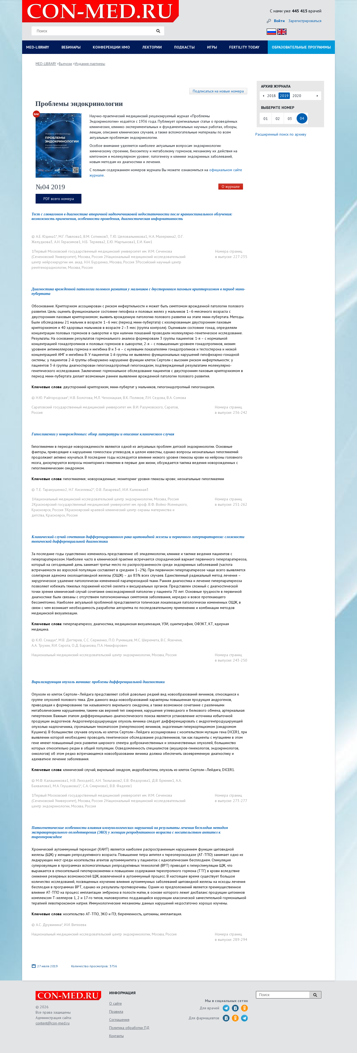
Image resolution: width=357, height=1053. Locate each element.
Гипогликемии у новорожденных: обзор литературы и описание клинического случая (103, 434)
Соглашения (119, 1019)
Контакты (116, 1035)
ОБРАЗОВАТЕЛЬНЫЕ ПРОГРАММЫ (301, 47)
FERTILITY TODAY (244, 47)
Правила (116, 1011)
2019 (284, 95)
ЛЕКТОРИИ (152, 47)
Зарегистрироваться (305, 20)
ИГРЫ (212, 47)
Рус (270, 31)
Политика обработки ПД (129, 1027)
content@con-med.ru (53, 1023)
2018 (271, 95)
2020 (297, 95)
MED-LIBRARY (37, 47)
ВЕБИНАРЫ (71, 47)
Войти (279, 21)
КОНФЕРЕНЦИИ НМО (111, 47)
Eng (280, 31)
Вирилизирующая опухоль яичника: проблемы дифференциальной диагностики (98, 682)
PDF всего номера (58, 198)
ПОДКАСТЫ (184, 47)
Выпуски (65, 63)
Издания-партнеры (90, 63)
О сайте (115, 1003)
